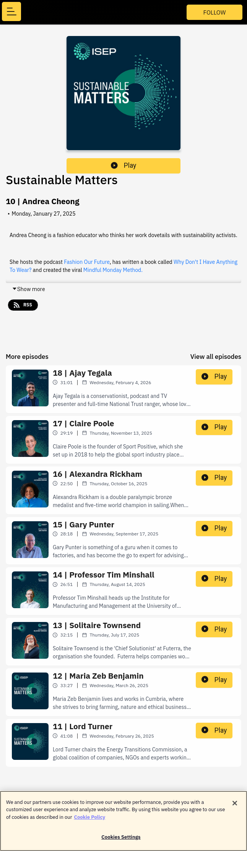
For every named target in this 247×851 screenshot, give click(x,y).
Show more (28, 289)
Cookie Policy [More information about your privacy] (89, 820)
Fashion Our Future (86, 262)
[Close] (234, 806)
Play (123, 165)
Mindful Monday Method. (113, 270)
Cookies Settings (120, 841)
